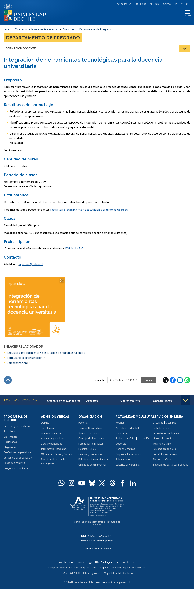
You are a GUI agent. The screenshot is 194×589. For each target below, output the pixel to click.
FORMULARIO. (75, 248)
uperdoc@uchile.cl (31, 264)
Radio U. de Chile (125, 442)
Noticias (120, 426)
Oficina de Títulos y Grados (56, 454)
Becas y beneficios (51, 444)
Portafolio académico (165, 454)
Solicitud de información (97, 545)
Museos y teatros (125, 452)
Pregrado (68, 29)
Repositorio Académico (166, 433)
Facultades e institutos (90, 444)
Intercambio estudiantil (54, 449)
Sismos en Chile (162, 459)
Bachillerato (10, 431)
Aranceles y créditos (52, 438)
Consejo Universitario (90, 428)
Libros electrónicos (163, 438)
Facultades (121, 4)
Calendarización (17, 363)
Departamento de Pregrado (95, 29)
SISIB (67, 578)
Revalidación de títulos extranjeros (54, 461)
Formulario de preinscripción (24, 358)
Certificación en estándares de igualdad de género (97, 522)
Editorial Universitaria (128, 468)
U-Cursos (141, 4)
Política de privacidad (118, 578)
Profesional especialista (17, 452)
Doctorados (10, 442)
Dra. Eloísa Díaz (94, 564)
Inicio (7, 29)
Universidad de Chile (82, 578)
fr (181, 4)
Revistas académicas (164, 449)
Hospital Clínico (87, 449)
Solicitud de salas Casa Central (170, 465)
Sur (128, 564)
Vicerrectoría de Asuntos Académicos (36, 29)
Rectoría (83, 423)
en (175, 4)
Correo (167, 4)
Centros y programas (90, 454)
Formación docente (21, 48)
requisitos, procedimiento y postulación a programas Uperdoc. (89, 210)
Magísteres (10, 447)
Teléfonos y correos (91, 569)
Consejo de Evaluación (91, 438)
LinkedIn (180, 380)
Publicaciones (123, 463)
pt (187, 4)
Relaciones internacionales (93, 459)
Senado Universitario (90, 433)
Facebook (172, 380)
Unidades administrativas (92, 465)
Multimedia (122, 437)
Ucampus (171, 423)
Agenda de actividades (129, 431)
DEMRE (45, 423)
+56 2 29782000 (70, 569)
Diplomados (10, 437)
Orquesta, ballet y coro (129, 458)
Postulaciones (48, 428)
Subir (8, 380)
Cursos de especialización (18, 458)
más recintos (138, 564)
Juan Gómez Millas (114, 564)
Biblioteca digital (162, 428)
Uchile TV (143, 442)
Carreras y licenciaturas (17, 426)
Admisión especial (51, 433)
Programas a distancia (16, 468)
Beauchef (79, 564)
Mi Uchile (155, 4)
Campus (53, 564)
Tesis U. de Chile (162, 444)
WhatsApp (187, 380)
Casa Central (128, 559)
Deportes (121, 447)
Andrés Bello (66, 564)
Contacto (127, 569)
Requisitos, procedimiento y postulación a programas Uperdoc (46, 353)
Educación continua (14, 463)
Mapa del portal (112, 569)
